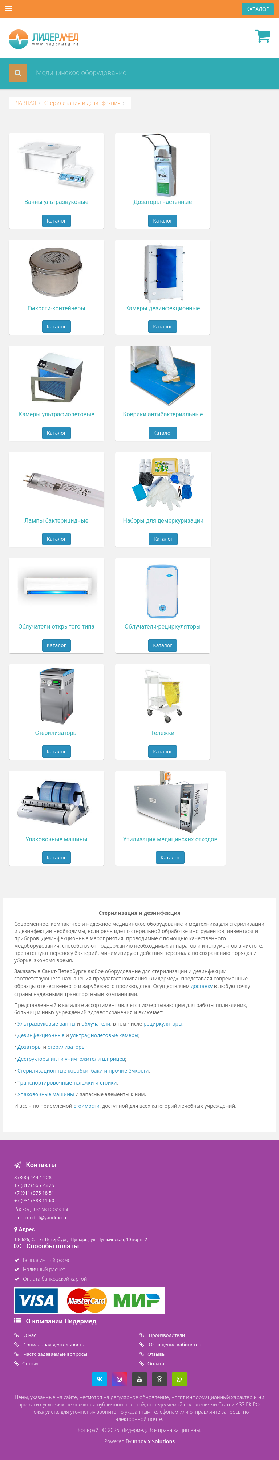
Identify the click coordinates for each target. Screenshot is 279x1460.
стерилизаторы (66, 1046)
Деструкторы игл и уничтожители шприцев (71, 1058)
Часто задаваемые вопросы (54, 1354)
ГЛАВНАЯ (24, 102)
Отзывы (156, 1354)
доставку (202, 986)
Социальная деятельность (53, 1344)
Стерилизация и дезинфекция (81, 102)
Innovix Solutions (154, 1441)
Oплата (155, 1363)
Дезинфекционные (41, 1035)
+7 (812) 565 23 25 (34, 1185)
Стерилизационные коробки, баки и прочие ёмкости (83, 1070)
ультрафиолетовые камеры (104, 1035)
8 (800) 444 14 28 (33, 1177)
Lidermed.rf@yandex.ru (40, 1217)
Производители (166, 1335)
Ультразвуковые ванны (46, 1023)
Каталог (56, 220)
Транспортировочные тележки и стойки (67, 1082)
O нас (29, 1335)
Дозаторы (29, 1046)
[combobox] (119, 72)
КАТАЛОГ (257, 8)
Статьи (30, 1363)
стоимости (86, 1105)
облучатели (95, 1023)
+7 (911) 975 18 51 (34, 1192)
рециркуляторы (162, 1023)
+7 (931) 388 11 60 (34, 1200)
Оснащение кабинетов (174, 1344)
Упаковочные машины (45, 1094)
